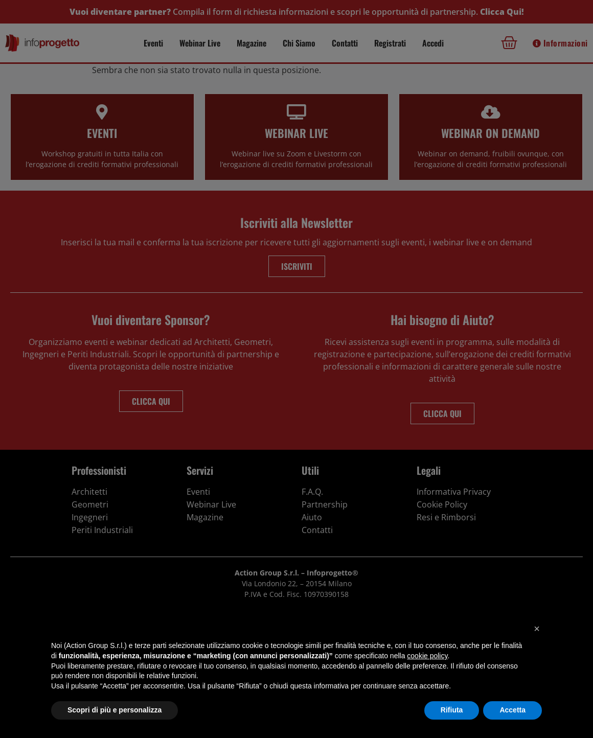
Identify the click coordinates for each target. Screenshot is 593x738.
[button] (537, 628)
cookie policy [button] (427, 656)
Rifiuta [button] (452, 710)
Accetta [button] (512, 710)
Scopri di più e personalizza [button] (114, 710)
